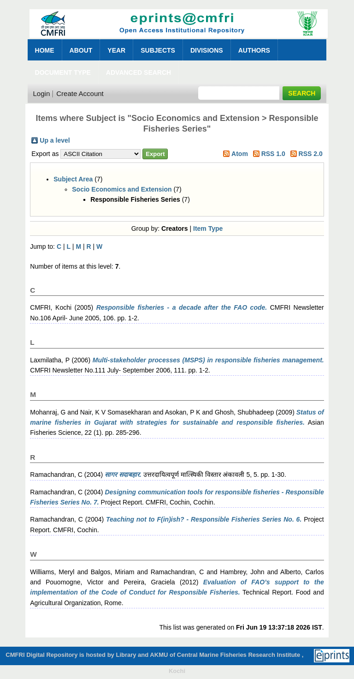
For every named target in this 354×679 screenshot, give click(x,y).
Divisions (206, 50)
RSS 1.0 (273, 153)
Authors (254, 50)
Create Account (80, 93)
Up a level (55, 140)
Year (116, 50)
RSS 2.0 (311, 153)
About (81, 50)
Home (44, 50)
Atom (239, 153)
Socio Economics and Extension (121, 189)
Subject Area (73, 179)
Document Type (63, 72)
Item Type (208, 228)
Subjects (158, 50)
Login (41, 93)
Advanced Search (138, 72)
